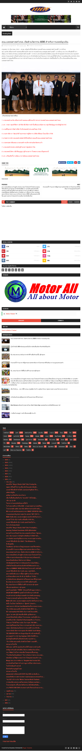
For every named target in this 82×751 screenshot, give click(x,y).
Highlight (21, 321)
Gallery (26, 447)
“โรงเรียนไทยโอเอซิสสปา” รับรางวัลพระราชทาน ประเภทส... (25, 655)
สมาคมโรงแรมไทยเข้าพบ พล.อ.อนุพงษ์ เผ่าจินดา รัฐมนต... (24, 533)
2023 (6, 469)
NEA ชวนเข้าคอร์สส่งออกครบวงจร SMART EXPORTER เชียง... (24, 512)
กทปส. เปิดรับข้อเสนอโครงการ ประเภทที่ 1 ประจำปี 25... (23, 628)
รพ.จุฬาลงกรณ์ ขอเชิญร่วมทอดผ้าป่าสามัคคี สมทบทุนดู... (23, 596)
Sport (71, 440)
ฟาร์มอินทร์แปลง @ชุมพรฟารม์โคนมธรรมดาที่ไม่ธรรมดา (27, 398)
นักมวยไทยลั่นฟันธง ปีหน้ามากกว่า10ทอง (18, 561)
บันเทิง (5, 437)
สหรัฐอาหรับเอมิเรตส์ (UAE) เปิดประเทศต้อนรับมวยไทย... (23, 650)
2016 (6, 703)
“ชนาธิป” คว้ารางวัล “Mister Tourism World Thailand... (23, 680)
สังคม (61, 433)
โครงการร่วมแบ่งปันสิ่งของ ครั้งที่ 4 (17, 504)
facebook (76, 202)
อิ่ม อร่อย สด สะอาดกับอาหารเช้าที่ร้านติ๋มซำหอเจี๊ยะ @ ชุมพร (28, 355)
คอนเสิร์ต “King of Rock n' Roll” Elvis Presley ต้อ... (21, 485)
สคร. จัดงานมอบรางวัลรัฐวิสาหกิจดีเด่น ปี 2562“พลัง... (22, 536)
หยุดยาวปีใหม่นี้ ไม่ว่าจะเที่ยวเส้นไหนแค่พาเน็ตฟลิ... (22, 487)
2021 (6, 474)
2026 (6, 460)
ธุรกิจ (17, 433)
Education (14, 443)
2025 (6, 463)
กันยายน (9, 697)
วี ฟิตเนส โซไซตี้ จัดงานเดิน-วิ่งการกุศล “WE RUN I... (22, 623)
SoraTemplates (11, 748)
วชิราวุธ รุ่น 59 (10, 501)
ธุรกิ (5, 450)
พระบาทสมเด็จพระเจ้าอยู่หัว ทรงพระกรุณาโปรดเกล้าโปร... (24, 555)
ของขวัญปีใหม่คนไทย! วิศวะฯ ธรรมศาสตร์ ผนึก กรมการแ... (24, 626)
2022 (6, 471)
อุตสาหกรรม (29, 440)
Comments (61, 321)
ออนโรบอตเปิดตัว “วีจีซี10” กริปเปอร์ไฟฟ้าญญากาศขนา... (23, 590)
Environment (62, 447)
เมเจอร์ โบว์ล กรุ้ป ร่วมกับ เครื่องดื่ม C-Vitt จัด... (20, 520)
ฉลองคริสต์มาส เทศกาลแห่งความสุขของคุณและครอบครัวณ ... (25, 677)
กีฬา (70, 433)
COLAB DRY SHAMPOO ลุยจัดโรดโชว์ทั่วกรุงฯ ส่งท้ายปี (22, 593)
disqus (70, 202)
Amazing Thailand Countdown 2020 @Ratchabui (21, 531)
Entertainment (17, 440)
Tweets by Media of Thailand (9, 331)
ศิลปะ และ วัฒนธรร (38, 447)
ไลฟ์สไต (28, 450)
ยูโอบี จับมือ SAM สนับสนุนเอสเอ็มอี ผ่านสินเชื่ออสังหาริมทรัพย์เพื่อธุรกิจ (30, 347)
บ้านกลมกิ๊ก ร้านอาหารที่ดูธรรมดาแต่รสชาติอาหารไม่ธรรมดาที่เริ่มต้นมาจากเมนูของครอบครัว (37, 363)
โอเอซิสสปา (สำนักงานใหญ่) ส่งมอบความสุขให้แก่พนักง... (23, 547)
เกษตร (47, 437)
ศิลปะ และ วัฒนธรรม (16, 450)
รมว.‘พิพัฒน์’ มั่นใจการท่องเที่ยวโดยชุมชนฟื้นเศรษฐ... (22, 653)
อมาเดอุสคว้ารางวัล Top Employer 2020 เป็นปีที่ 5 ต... (22, 637)
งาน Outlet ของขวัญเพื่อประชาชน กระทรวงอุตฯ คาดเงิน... (24, 539)
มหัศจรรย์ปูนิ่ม (10, 493)
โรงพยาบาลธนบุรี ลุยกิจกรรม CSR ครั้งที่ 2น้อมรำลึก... (22, 599)
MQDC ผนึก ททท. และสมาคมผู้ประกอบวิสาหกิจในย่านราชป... (24, 601)
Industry (35, 443)
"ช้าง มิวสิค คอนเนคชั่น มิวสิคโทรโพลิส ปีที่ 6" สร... (22, 609)
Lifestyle (37, 437)
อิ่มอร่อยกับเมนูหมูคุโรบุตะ (14, 669)
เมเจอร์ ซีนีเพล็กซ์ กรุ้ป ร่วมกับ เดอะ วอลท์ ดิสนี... (21, 571)
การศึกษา (69, 437)
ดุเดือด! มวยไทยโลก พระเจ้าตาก (16, 496)
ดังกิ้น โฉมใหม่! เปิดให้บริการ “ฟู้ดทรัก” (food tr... (21, 604)
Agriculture (51, 447)
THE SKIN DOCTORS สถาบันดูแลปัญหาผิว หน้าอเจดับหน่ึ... (23, 634)
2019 (6, 480)
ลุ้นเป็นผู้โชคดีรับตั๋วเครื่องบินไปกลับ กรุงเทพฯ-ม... (21, 639)
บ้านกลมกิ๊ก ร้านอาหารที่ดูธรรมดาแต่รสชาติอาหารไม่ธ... (23, 550)
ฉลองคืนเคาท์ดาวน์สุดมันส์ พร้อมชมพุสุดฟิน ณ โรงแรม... (23, 620)
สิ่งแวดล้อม (52, 440)
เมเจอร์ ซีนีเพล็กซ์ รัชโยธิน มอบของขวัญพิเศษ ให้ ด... (22, 490)
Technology (25, 443)
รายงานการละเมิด (9, 741)
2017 (6, 701)
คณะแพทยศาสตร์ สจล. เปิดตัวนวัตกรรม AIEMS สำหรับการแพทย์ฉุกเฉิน (30, 339)
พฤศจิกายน (10, 691)
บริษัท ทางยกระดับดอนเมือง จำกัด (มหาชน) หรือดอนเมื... (23, 558)
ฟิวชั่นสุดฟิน (10, 544)
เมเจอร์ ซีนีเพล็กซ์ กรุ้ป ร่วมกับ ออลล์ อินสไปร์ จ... (21, 523)
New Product (58, 437)
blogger (64, 202)
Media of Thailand (10, 314)
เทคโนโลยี (16, 437)
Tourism (27, 437)
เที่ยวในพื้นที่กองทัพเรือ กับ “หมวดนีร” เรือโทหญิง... (21, 498)
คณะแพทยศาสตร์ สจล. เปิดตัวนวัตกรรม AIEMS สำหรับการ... (24, 553)
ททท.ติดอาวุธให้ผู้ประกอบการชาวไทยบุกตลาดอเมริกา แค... (24, 658)
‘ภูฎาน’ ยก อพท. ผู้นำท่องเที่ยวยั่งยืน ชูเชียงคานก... (21, 615)
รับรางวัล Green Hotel (13, 525)
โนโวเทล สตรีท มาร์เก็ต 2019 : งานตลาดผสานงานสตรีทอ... (24, 506)
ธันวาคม (9, 482)
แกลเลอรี (54, 443)
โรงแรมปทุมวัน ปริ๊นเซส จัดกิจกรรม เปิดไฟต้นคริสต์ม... (23, 685)
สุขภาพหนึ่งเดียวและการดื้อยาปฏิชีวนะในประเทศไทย (22, 574)
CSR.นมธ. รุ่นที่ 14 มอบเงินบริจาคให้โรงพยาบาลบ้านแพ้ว (23, 647)
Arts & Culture (7, 447)
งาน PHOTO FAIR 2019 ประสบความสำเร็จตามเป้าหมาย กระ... (25, 688)
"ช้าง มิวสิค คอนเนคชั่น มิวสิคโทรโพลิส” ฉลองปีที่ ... (22, 642)
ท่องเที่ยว (41, 433)
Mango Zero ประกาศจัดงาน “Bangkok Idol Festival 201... (23, 661)
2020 (6, 477)
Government (38, 46)
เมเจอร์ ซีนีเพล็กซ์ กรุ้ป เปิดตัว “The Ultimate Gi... (21, 542)
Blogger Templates (27, 748)
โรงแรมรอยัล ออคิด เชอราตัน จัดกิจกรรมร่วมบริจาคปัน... (23, 509)
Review (44, 443)
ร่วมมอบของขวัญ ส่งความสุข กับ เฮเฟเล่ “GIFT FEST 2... (23, 514)
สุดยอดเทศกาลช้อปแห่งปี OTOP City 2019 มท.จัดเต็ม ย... (23, 674)
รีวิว (5, 443)
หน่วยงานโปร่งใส (11, 645)
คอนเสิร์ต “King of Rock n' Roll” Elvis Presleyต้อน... (22, 528)
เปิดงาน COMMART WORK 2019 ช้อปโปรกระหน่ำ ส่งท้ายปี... (24, 569)
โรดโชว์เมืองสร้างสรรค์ (13, 666)
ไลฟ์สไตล (64, 443)
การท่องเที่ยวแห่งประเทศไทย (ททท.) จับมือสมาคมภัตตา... (23, 683)
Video (71, 447)
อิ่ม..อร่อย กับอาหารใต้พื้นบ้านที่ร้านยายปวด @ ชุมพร (25, 371)
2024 (6, 466)
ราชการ (31, 46)
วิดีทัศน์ (17, 447)
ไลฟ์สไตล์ (6, 433)
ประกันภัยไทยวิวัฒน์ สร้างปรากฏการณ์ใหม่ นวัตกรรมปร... (23, 664)
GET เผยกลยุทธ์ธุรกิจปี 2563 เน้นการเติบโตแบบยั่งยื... (22, 612)
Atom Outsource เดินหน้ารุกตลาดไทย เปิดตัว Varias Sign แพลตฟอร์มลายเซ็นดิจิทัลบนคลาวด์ (35, 406)
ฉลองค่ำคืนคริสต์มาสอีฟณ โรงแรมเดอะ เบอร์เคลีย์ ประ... (23, 618)
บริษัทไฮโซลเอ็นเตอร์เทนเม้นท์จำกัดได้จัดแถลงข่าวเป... (23, 566)
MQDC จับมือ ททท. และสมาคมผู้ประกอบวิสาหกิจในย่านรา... (24, 517)
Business (6, 440)
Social (62, 440)
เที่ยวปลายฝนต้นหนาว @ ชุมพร (15, 588)
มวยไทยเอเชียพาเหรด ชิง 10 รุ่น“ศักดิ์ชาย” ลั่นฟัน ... (22, 577)
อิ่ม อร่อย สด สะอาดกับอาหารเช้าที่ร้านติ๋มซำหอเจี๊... (21, 582)
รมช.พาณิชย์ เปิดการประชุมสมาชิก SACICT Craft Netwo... (23, 631)
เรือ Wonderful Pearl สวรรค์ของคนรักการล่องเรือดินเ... (23, 563)
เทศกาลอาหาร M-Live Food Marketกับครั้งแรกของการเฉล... (24, 607)
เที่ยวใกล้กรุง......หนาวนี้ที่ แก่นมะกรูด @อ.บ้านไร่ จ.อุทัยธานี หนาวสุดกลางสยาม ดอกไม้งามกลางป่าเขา (39, 390)
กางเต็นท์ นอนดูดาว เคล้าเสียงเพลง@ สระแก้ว (23, 414)
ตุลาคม (8, 694)
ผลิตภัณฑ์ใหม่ (28, 433)
